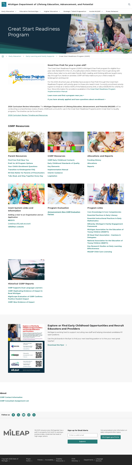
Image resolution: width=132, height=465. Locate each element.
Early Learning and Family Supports (40, 56)
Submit (82, 441)
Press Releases (112, 11)
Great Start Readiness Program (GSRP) (74, 56)
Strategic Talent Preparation (74, 11)
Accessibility (49, 460)
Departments (88, 460)
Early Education (9, 11)
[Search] (129, 4)
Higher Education (52, 11)
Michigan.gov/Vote (110, 437)
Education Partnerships (30, 11)
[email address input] (82, 435)
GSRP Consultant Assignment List (14, 401)
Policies (40, 460)
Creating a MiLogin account (19, 224)
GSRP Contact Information (11, 397)
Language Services (99, 460)
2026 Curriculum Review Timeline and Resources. (28, 115)
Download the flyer (57, 345)
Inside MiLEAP (96, 11)
